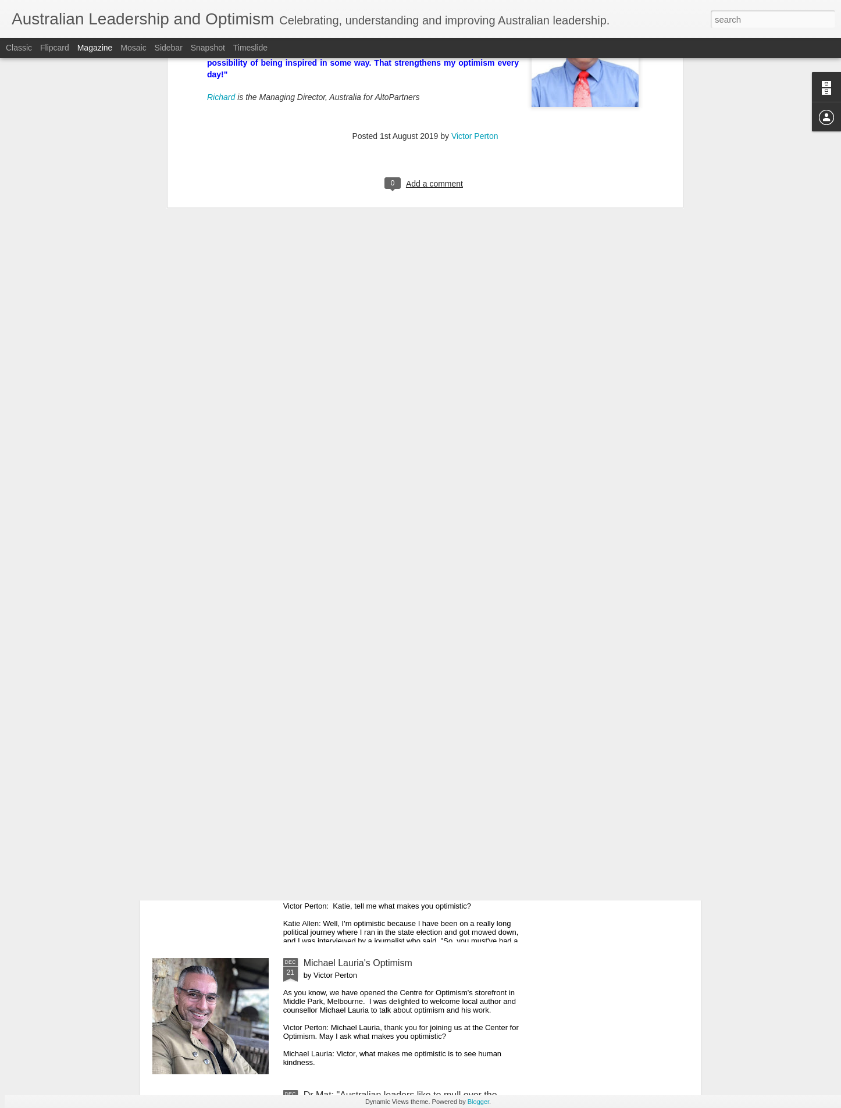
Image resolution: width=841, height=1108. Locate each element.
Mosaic (133, 47)
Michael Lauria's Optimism (358, 963)
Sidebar (169, 47)
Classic (19, 47)
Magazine (95, 47)
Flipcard (54, 47)
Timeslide (250, 47)
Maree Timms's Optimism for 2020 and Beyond (400, 699)
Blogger (478, 1101)
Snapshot (208, 47)
